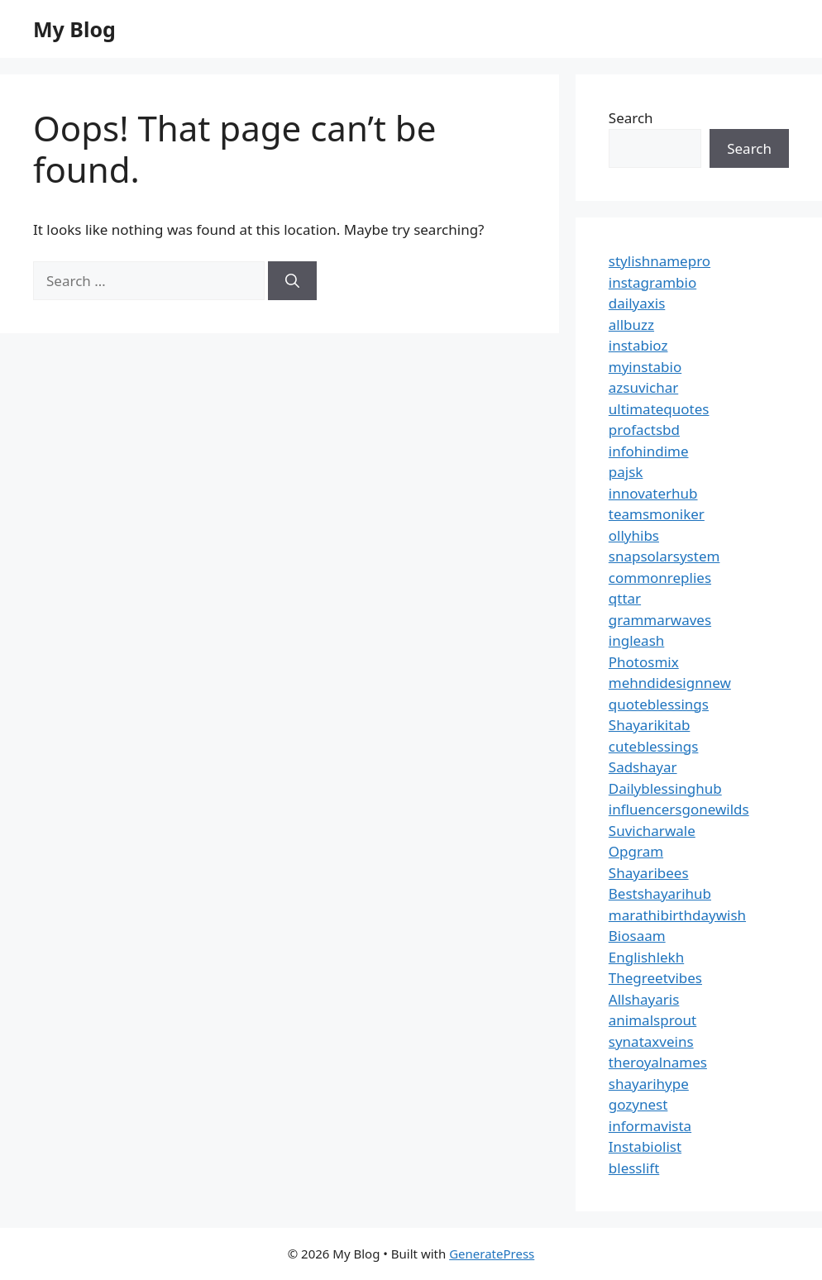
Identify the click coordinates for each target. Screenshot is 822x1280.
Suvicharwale (652, 830)
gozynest (638, 1104)
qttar (625, 598)
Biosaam (637, 935)
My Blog (74, 29)
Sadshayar (643, 766)
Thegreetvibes (655, 977)
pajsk (626, 471)
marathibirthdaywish (677, 914)
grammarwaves (660, 619)
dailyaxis (637, 303)
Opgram (636, 851)
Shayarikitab (650, 724)
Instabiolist (645, 1146)
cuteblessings (654, 746)
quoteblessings (659, 704)
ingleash (637, 640)
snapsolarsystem (664, 556)
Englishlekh (646, 957)
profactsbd (644, 429)
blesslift (634, 1167)
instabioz (638, 345)
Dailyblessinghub (665, 788)
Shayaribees (649, 872)
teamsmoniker (657, 513)
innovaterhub (653, 493)
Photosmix (644, 661)
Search (631, 117)
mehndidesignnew (670, 682)
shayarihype (649, 1083)
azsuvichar (643, 387)
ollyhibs (634, 535)
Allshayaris (644, 999)
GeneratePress (491, 1253)
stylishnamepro (659, 260)
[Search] (292, 281)
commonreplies (660, 577)
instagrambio (652, 282)
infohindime (649, 451)
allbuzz (631, 324)
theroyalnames (658, 1062)
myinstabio (645, 366)
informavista (650, 1125)
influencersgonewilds (679, 809)
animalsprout (652, 1019)
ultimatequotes (659, 408)
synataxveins (651, 1041)
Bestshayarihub (660, 893)
